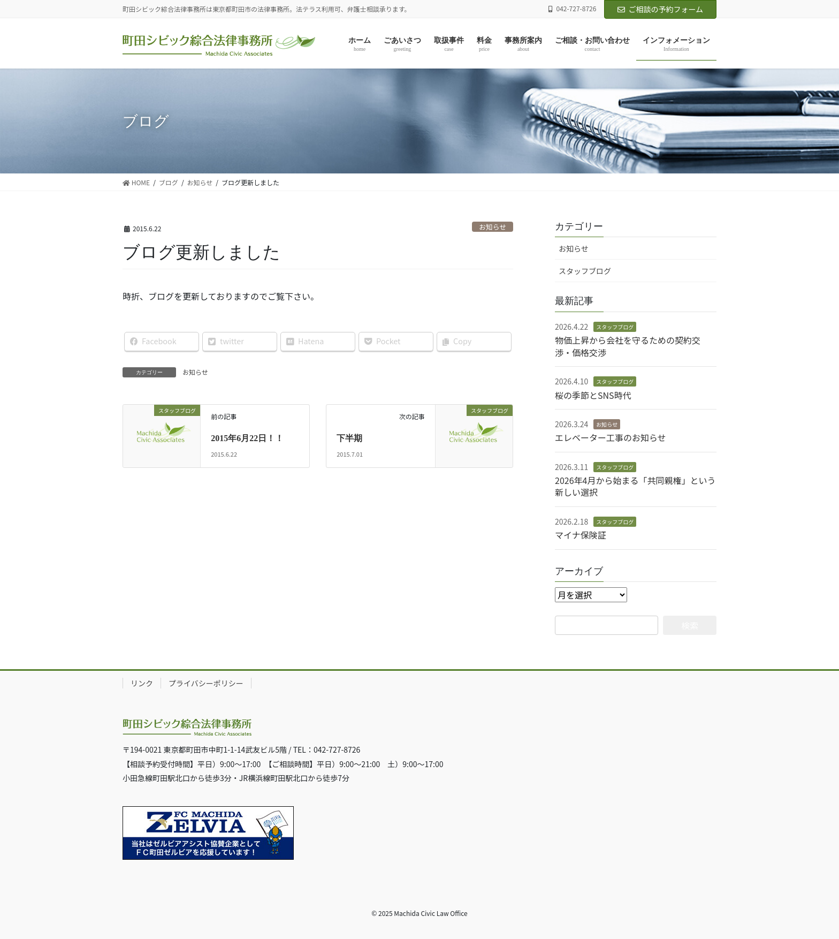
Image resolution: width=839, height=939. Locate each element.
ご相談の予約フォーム (660, 9)
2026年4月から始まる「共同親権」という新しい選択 (635, 486)
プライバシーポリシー (206, 683)
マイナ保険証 (580, 534)
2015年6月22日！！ (247, 438)
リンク (142, 683)
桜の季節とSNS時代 (593, 395)
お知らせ (492, 227)
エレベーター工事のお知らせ (610, 437)
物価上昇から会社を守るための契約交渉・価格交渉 (627, 346)
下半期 (349, 438)
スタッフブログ (585, 271)
